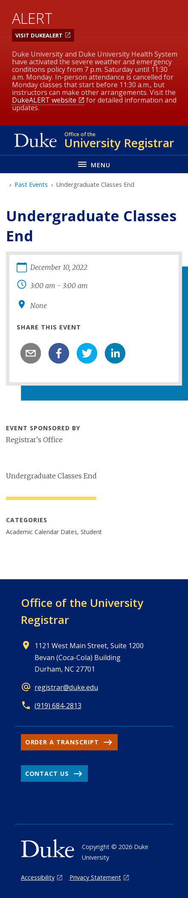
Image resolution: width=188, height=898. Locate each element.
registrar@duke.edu (66, 687)
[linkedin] (115, 353)
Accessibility (38, 877)
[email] (30, 353)
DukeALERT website (44, 100)
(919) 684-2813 (58, 705)
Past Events (31, 184)
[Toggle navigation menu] (94, 164)
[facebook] (58, 353)
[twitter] (87, 353)
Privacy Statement (95, 877)
